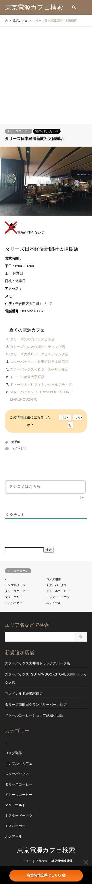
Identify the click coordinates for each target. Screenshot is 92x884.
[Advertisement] (46, 75)
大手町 (15, 442)
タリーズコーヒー (18, 131)
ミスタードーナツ (58, 597)
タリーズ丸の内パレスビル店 (32, 339)
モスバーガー (14, 603)
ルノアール (53, 603)
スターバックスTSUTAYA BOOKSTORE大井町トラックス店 (46, 678)
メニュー (26, 861)
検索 (49, 550)
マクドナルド (14, 597)
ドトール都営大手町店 (27, 377)
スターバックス (56, 585)
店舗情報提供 (63, 860)
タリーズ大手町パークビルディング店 (39, 354)
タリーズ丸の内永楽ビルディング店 (37, 347)
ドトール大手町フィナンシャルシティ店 (41, 385)
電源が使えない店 (47, 131)
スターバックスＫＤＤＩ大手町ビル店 (39, 369)
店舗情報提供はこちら (46, 875)
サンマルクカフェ (16, 585)
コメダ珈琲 (53, 579)
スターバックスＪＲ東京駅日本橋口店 (39, 362)
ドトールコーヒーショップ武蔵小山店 (34, 715)
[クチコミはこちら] (45, 487)
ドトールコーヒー (58, 591)
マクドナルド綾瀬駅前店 (24, 693)
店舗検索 (41, 861)
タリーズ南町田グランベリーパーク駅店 (36, 704)
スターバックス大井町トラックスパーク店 (37, 663)
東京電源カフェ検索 (46, 850)
